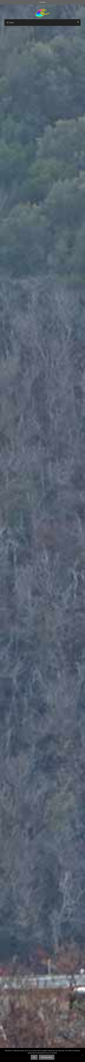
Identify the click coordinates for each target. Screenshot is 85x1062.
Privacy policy (46, 1057)
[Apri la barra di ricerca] (78, 22)
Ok (34, 1057)
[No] (82, 1055)
